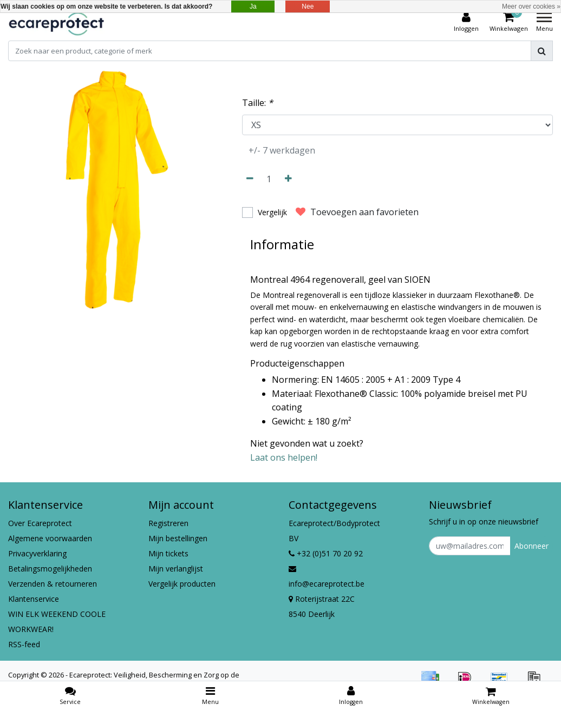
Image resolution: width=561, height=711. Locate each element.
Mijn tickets (168, 553)
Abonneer (531, 546)
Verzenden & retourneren (52, 584)
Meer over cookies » (531, 6)
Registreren (168, 523)
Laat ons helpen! (283, 457)
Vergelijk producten (182, 584)
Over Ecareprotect (40, 523)
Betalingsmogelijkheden (50, 568)
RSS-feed (24, 644)
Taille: (257, 103)
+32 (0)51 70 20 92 (326, 553)
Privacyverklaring (37, 553)
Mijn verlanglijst (175, 568)
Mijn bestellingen (177, 538)
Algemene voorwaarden (50, 538)
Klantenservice (33, 599)
